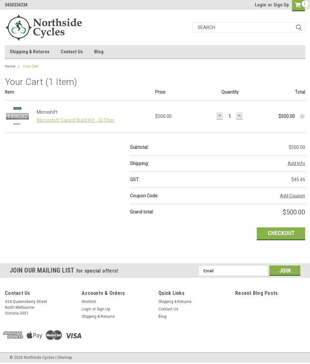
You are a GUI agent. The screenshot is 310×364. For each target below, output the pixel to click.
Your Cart (30, 66)
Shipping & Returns (29, 52)
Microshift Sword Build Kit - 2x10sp (76, 120)
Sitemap (64, 357)
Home (10, 66)
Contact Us (72, 52)
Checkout (281, 233)
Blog (99, 52)
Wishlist (89, 301)
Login (260, 4)
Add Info (296, 163)
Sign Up (281, 4)
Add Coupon (292, 195)
